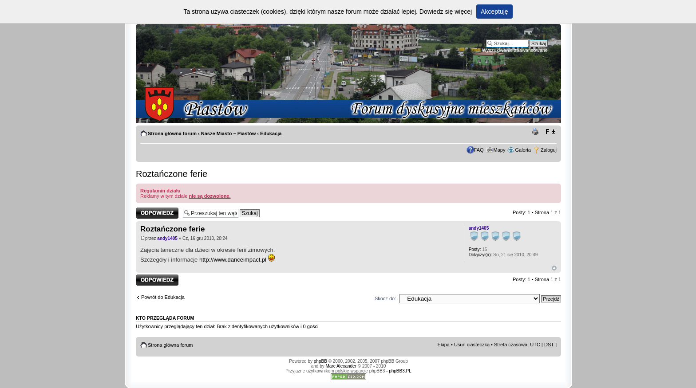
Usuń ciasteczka (472, 344)
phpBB (320, 361)
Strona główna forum (172, 133)
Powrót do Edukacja (163, 297)
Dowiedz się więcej (445, 11)
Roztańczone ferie (171, 174)
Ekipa (443, 344)
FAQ (479, 150)
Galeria (522, 150)
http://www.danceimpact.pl (232, 259)
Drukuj (537, 132)
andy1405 (167, 238)
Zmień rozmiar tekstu (550, 132)
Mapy (500, 150)
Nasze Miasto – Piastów (228, 133)
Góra (554, 268)
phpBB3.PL (400, 370)
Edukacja (270, 133)
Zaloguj (549, 150)
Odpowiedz (157, 213)
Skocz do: (385, 298)
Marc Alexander (341, 366)
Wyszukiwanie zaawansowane (515, 50)
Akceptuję (494, 11)
